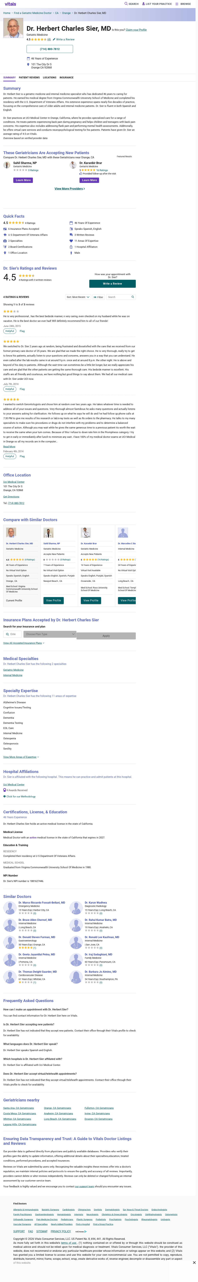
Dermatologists (112, 1208)
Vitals (132, 505)
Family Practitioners (22, 1213)
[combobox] (32, 634)
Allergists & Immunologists (26, 1208)
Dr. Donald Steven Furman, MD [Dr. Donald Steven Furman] (37, 935)
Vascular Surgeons (22, 1222)
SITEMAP (41, 1229)
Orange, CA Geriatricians (57, 1106)
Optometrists (171, 1213)
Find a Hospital (83, 1222)
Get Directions (11, 496)
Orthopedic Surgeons (23, 1218)
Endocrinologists (159, 1208)
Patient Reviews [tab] (29, 77)
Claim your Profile (136, 29)
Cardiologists (68, 1208)
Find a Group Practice (103, 1222)
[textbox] (32, 634)
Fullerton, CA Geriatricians (99, 1106)
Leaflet (116, 505)
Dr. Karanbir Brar (90, 162)
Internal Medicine (12, 673)
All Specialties (41, 1222)
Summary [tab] (9, 77)
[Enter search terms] (78, 297)
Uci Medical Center (13, 782)
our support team (84, 1184)
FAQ (30, 1229)
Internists (78, 1213)
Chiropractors (84, 1208)
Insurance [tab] (66, 77)
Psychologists (131, 1218)
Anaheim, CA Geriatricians (58, 1111)
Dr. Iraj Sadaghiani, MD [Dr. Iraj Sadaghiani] (98, 952)
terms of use (69, 1241)
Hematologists (64, 1213)
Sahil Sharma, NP (25, 162)
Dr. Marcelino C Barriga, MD (131, 543)
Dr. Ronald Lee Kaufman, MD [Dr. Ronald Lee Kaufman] (102, 935)
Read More (9, 446)
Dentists (98, 1208)
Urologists (165, 1218)
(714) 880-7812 (16, 503)
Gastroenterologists (44, 1213)
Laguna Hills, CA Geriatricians (19, 1122)
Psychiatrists (115, 1218)
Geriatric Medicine (13, 668)
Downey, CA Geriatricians (99, 1117)
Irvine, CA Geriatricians (97, 1111)
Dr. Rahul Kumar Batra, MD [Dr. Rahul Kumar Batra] (101, 918)
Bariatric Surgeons (50, 1208)
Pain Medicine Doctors (47, 1218)
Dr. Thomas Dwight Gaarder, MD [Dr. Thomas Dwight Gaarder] (38, 970)
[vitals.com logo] (10, 3)
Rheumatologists (149, 1218)
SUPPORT (19, 1229)
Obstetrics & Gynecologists (114, 1213)
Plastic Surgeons (84, 1218)
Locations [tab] (49, 77)
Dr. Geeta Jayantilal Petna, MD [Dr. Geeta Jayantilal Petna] (37, 952)
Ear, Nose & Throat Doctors (135, 1208)
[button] (118, 490)
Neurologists (92, 1213)
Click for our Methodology (19, 794)
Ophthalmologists (153, 1213)
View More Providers (69, 188)
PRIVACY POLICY (61, 1229)
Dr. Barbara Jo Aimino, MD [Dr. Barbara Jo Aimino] (101, 970)
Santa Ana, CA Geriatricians (18, 1106)
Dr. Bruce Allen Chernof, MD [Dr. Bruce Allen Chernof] (35, 918)
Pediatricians (67, 1218)
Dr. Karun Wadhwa (96, 901)
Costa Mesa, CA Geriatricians (19, 1111)
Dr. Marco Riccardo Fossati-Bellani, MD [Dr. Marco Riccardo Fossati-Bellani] (42, 901)
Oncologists (136, 1213)
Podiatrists (101, 1218)
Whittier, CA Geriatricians (17, 1117)
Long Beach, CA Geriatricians (60, 1117)
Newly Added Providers (62, 1222)
